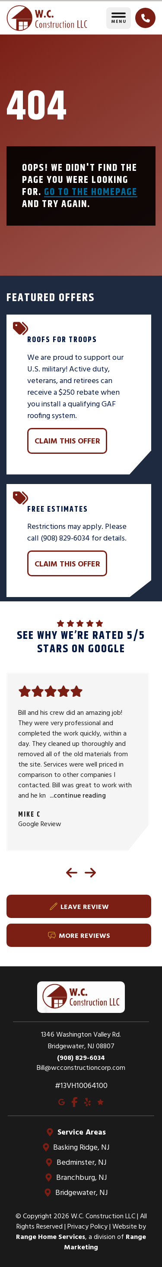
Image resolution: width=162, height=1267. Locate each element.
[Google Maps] (61, 1101)
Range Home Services (50, 1236)
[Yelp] (87, 1101)
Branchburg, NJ (81, 1177)
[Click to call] (145, 18)
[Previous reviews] (71, 872)
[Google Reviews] (100, 1101)
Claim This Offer (67, 441)
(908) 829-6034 (81, 1057)
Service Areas (81, 1132)
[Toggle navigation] (118, 18)
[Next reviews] (90, 872)
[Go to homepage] (46, 18)
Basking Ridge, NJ (81, 1147)
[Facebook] (74, 1101)
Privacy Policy (87, 1226)
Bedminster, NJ (81, 1162)
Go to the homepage (90, 191)
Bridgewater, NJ (81, 1192)
